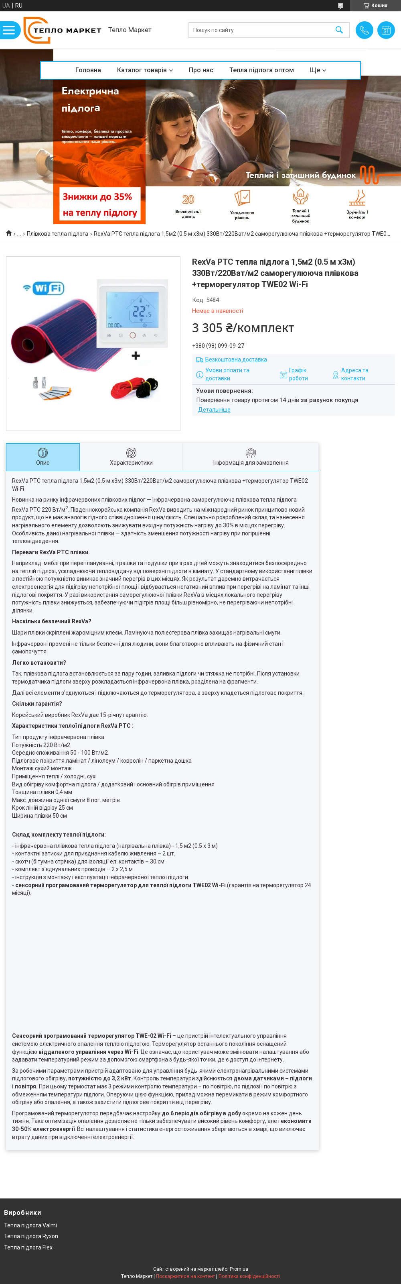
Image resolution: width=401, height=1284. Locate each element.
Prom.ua (239, 1269)
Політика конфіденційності (249, 1276)
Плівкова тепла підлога (57, 234)
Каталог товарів (142, 70)
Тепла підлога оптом (261, 70)
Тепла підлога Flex (28, 1247)
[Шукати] (339, 29)
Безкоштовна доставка (236, 359)
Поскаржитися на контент (185, 1276)
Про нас (201, 70)
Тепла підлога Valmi (30, 1225)
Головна (88, 70)
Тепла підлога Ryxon (31, 1236)
